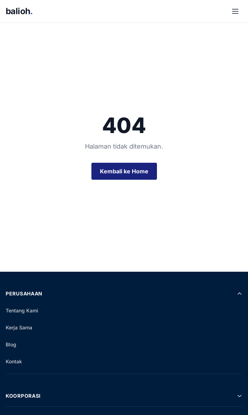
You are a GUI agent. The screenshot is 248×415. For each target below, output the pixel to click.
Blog (11, 344)
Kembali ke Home (124, 171)
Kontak (14, 361)
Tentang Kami (22, 310)
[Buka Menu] (235, 11)
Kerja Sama (19, 327)
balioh (19, 11)
